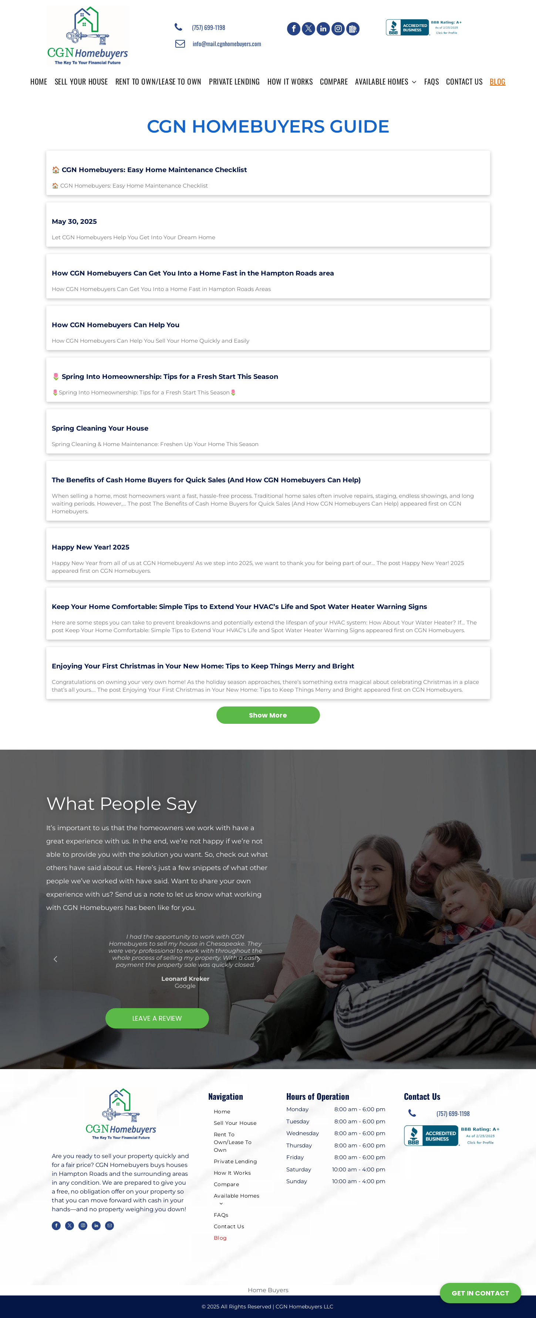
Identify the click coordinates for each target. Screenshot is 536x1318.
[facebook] (293, 29)
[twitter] (308, 29)
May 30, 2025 (74, 222)
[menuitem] (39, 80)
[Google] (353, 29)
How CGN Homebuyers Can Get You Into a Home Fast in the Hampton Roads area (193, 273)
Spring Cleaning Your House (100, 428)
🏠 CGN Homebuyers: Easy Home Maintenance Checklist (149, 170)
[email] (109, 1226)
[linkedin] (323, 29)
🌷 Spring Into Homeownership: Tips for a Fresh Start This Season (165, 377)
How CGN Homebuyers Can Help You (115, 325)
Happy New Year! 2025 (90, 547)
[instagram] (338, 29)
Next (258, 958)
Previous (55, 958)
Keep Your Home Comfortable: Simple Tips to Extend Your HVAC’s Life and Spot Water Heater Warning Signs (239, 607)
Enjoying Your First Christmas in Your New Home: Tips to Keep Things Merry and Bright (203, 666)
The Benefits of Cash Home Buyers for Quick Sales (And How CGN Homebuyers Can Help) (206, 480)
